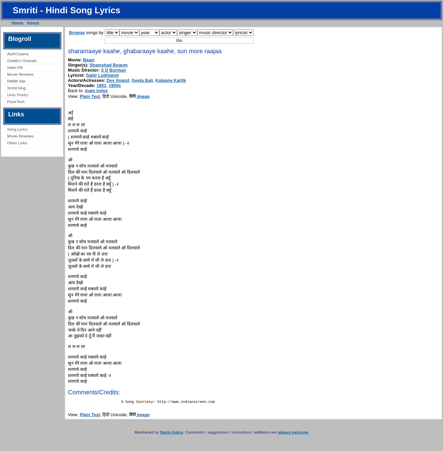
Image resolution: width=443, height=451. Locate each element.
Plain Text (90, 96)
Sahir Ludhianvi (102, 75)
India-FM (15, 68)
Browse (77, 32)
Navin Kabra (171, 434)
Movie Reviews (20, 74)
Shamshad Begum (108, 65)
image (139, 96)
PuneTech (16, 102)
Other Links (17, 143)
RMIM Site (16, 81)
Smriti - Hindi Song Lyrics (66, 10)
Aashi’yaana (18, 54)
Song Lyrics (17, 129)
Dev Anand (117, 80)
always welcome (293, 434)
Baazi (88, 59)
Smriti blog (16, 88)
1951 (101, 85)
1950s (115, 85)
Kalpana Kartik (170, 80)
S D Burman (113, 70)
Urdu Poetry (17, 95)
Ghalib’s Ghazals (22, 61)
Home (18, 23)
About (33, 23)
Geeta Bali (142, 80)
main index (96, 90)
